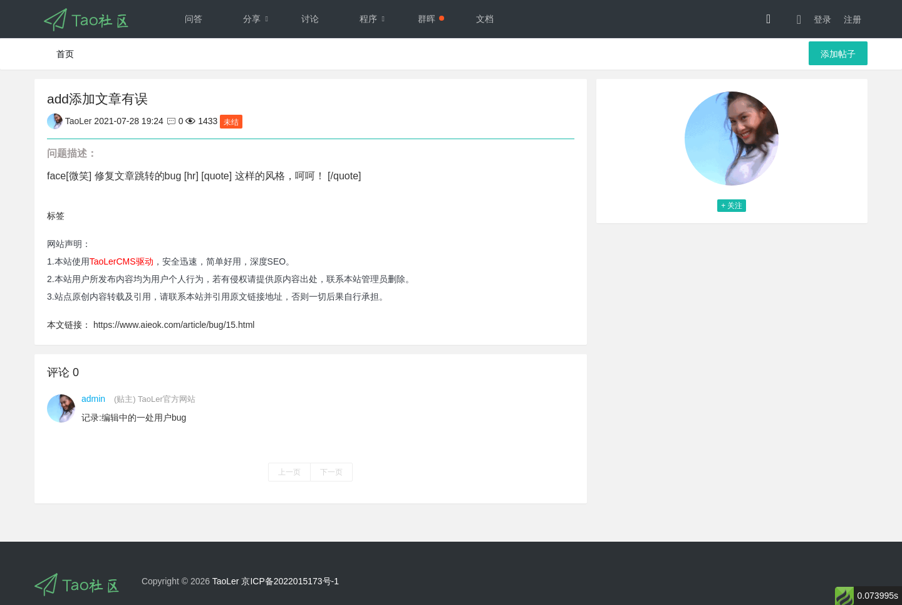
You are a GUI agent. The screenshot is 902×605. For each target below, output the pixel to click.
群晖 (431, 19)
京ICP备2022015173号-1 (290, 581)
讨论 (310, 19)
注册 (852, 19)
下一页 (331, 472)
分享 (258, 19)
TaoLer (225, 581)
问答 (193, 19)
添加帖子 (838, 54)
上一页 (289, 472)
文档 (485, 19)
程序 (375, 19)
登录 (822, 19)
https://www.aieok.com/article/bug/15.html (174, 325)
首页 (65, 54)
